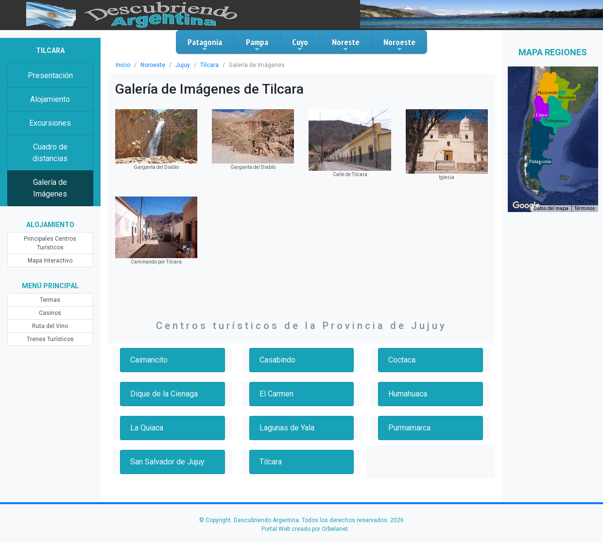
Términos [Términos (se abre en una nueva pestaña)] (584, 208)
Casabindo (277, 359)
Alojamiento (50, 99)
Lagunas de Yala (286, 427)
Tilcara (209, 65)
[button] (540, 162)
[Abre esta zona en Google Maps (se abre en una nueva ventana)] (526, 205)
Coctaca (401, 359)
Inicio (123, 65)
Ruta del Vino (50, 326)
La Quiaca (146, 427)
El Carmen (276, 393)
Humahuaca (407, 393)
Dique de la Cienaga (164, 393)
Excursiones (50, 123)
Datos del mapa (551, 208)
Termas (50, 299)
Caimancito (149, 359)
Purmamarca (409, 427)
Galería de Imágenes (50, 188)
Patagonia (205, 44)
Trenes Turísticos (50, 339)
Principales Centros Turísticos (50, 243)
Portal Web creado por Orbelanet (304, 529)
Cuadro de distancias (50, 152)
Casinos (50, 313)
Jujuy (182, 65)
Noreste (346, 44)
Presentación (50, 75)
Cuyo (300, 44)
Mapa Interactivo (50, 260)
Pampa (257, 44)
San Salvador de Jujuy (167, 461)
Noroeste (399, 44)
